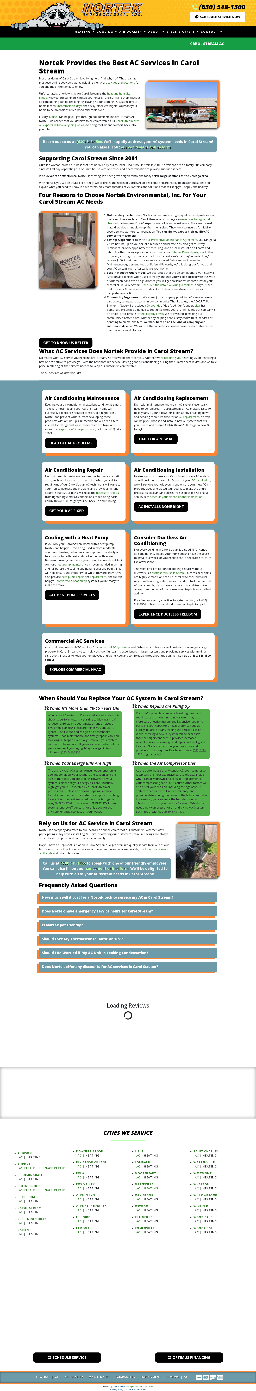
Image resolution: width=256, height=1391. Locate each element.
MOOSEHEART (145, 1173)
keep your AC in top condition (76, 429)
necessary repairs (107, 493)
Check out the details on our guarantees (167, 285)
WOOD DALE (202, 1217)
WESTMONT (202, 1173)
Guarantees (125, 1377)
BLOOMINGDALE (30, 1175)
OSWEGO (141, 1206)
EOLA (80, 1173)
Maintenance (99, 1377)
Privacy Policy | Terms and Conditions (128, 1389)
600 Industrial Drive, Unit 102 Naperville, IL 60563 (131, 1327)
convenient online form (107, 868)
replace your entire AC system (170, 803)
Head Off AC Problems (70, 443)
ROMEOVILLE (145, 1228)
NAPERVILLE (144, 1184)
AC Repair (27, 1168)
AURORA (24, 1164)
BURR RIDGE (27, 1197)
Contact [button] (210, 32)
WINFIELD (200, 1206)
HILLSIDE (83, 1217)
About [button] (155, 32)
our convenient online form (146, 147)
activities (111, 82)
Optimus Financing (189, 1357)
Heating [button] (83, 32)
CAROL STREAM (30, 1208)
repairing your (173, 358)
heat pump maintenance (72, 564)
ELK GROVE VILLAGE (91, 1162)
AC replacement (189, 417)
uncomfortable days (69, 106)
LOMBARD (142, 1162)
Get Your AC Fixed (66, 510)
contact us (61, 849)
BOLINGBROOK (29, 1186)
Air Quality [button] (131, 32)
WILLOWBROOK (205, 1195)
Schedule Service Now (217, 16)
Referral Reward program (187, 252)
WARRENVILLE (204, 1162)
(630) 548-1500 (222, 6)
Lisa (197, 305)
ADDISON (25, 1153)
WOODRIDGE (203, 1228)
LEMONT (83, 1228)
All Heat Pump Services (72, 594)
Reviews (173, 1377)
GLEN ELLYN (85, 1195)
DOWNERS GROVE (89, 1151)
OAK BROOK (144, 1195)
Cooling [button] (106, 32)
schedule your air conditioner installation (176, 497)
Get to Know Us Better (65, 342)
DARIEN (23, 1230)
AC (21, 1157)
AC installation (201, 480)
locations (129, 82)
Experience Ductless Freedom (167, 614)
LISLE (139, 1151)
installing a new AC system (161, 734)
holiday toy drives (152, 314)
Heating (151, 1188)
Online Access (120, 1386)
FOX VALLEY (85, 1184)
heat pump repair (72, 577)
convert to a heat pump (72, 581)
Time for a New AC (155, 439)
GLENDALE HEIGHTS (91, 1206)
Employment (151, 1377)
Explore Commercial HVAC (75, 669)
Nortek (53, 117)
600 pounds (152, 305)
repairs (195, 721)
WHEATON (201, 1184)
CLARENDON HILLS (32, 1219)
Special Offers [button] (181, 32)
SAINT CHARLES (205, 1151)
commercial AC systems (112, 647)
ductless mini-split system (168, 573)
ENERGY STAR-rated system (72, 803)
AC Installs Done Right (161, 506)
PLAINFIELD (144, 1217)
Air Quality (74, 1377)
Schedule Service (67, 1357)
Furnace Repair (52, 1168)
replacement (98, 577)
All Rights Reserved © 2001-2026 (140, 1387)
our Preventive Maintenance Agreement (171, 240)
